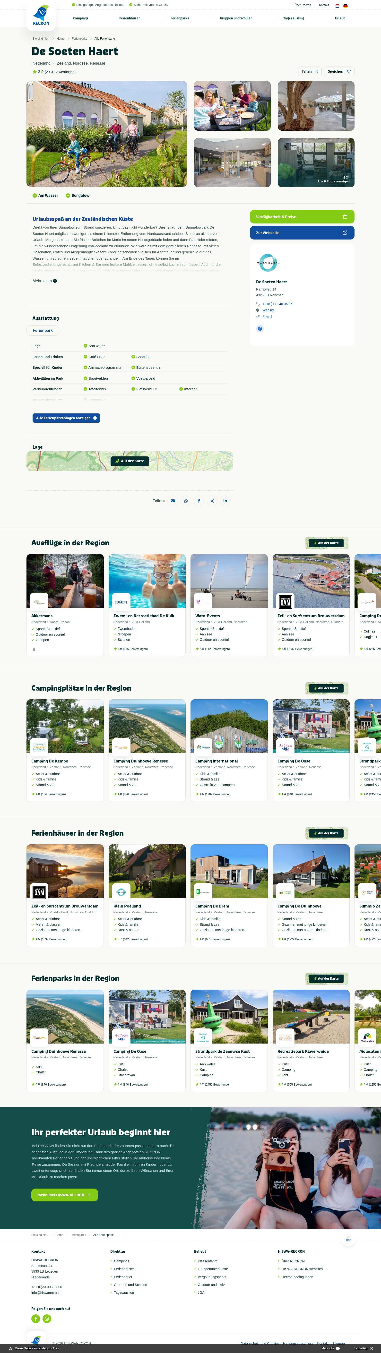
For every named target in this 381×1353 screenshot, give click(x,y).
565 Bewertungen (299, 1084)
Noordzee (240, 622)
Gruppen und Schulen (236, 18)
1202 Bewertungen (218, 794)
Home (60, 38)
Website (268, 310)
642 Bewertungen (135, 939)
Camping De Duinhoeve (299, 906)
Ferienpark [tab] (43, 330)
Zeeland (55, 767)
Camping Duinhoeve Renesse (140, 761)
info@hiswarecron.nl (46, 1293)
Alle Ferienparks (105, 38)
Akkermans (41, 615)
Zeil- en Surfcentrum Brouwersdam (311, 615)
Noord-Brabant (60, 622)
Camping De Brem (212, 906)
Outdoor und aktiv (211, 1285)
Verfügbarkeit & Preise (301, 216)
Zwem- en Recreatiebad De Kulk (143, 615)
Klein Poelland (127, 906)
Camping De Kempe (49, 761)
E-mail (267, 317)
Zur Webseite (301, 233)
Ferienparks (180, 18)
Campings (80, 18)
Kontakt (324, 5)
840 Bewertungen (299, 794)
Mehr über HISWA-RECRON (64, 1195)
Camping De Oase (293, 761)
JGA (201, 1292)
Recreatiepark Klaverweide (303, 1051)
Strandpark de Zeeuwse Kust (222, 1051)
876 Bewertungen (135, 794)
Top (348, 1239)
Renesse (84, 767)
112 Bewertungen (217, 649)
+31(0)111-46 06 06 (277, 304)
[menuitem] (81, 18)
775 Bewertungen (135, 649)
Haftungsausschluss (298, 1343)
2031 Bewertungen (60, 72)
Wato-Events (207, 615)
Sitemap (338, 1343)
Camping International (216, 761)
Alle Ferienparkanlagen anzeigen (66, 418)
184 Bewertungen (53, 794)
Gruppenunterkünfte (213, 1269)
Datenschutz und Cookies (260, 1343)
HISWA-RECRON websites (302, 1269)
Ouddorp (337, 622)
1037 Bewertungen (300, 649)
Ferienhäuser (129, 18)
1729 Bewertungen (300, 939)
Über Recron (302, 5)
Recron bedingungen (297, 1277)
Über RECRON (293, 1261)
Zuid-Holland (141, 622)
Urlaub (340, 18)
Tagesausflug (293, 18)
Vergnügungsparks (212, 1277)
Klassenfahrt (207, 1261)
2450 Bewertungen (218, 1084)
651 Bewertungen (217, 939)
